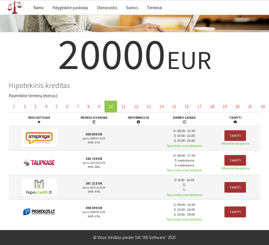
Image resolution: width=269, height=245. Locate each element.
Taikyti (235, 135)
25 (250, 106)
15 (174, 106)
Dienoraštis (107, 7)
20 (237, 106)
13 (149, 106)
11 (123, 106)
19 (225, 106)
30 (263, 106)
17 (199, 106)
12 (136, 106)
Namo (38, 7)
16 (187, 106)
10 (111, 106)
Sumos (132, 7)
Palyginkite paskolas (70, 7)
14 (161, 106)
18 (212, 106)
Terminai (154, 7)
